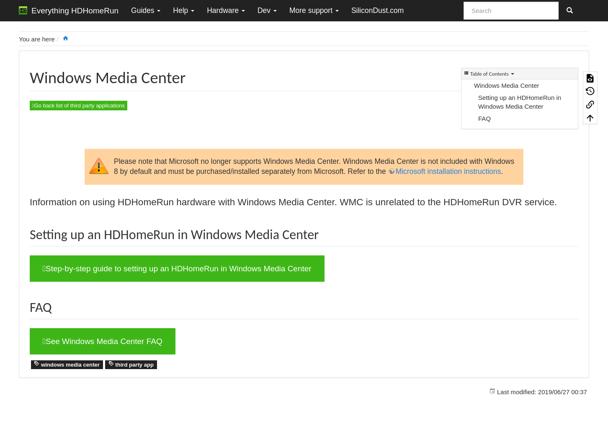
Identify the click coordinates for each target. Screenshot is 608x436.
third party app (131, 364)
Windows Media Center (506, 85)
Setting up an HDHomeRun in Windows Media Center (519, 102)
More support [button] (314, 10)
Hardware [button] (226, 10)
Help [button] (183, 10)
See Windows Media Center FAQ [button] (102, 341)
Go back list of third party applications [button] (78, 105)
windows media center (67, 364)
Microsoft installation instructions (448, 171)
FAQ (484, 118)
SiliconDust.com (377, 10)
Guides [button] (145, 10)
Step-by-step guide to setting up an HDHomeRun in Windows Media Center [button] (177, 268)
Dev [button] (267, 10)
